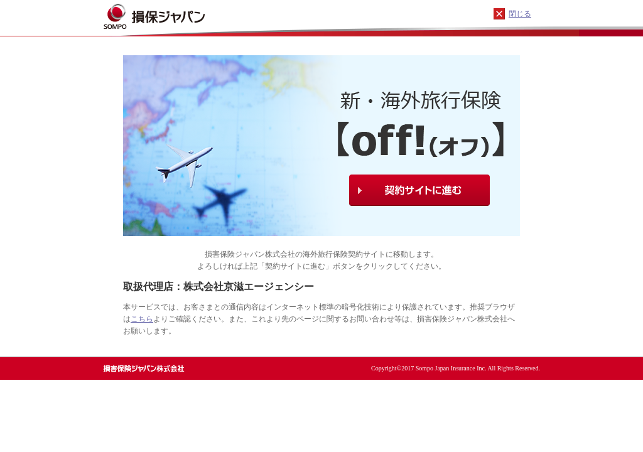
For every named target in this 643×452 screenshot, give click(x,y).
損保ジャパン (172, 16)
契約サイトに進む (419, 190)
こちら (142, 319)
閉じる (520, 13)
